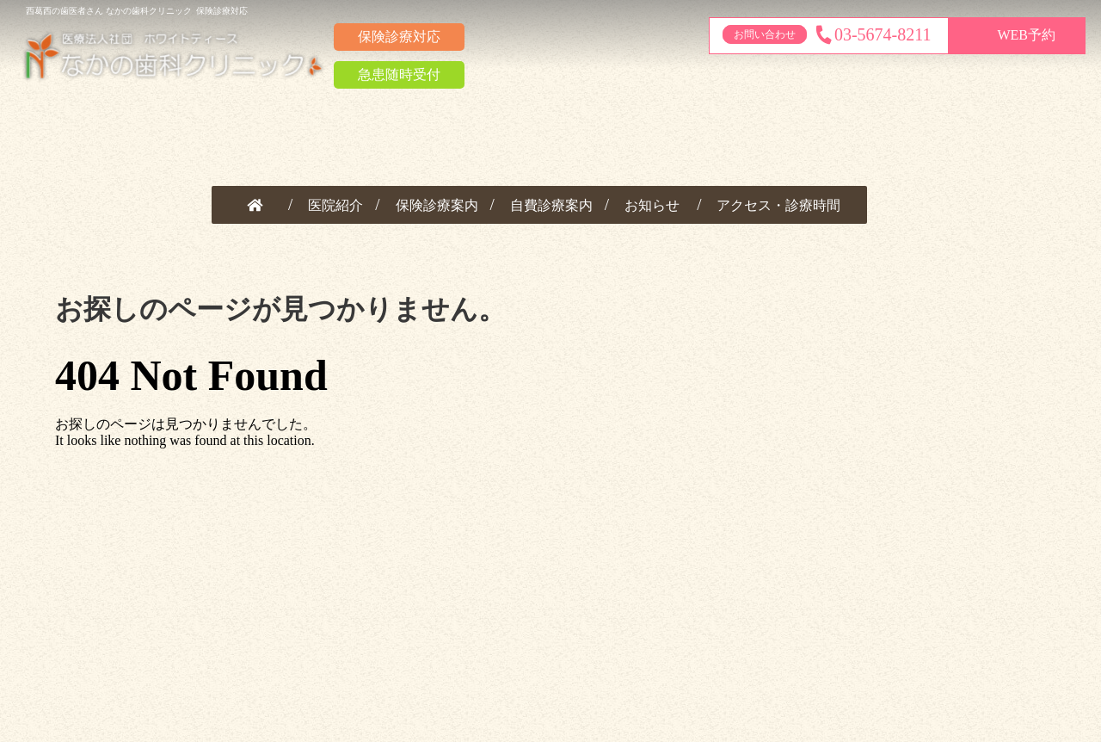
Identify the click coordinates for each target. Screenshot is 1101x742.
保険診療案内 (437, 205)
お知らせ (652, 205)
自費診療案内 (551, 205)
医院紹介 (335, 205)
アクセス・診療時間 (778, 205)
